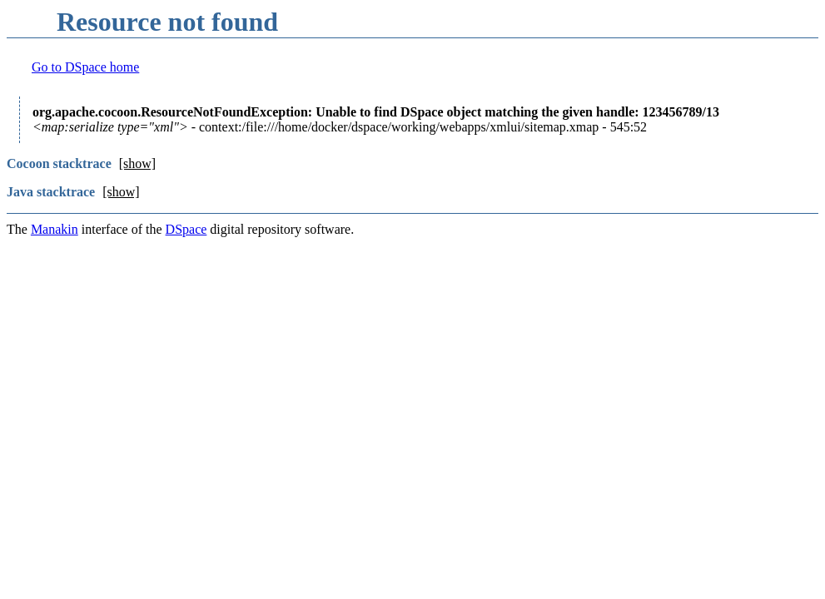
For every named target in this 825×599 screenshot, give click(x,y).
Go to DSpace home (85, 67)
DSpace (186, 229)
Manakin (54, 229)
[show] (137, 163)
